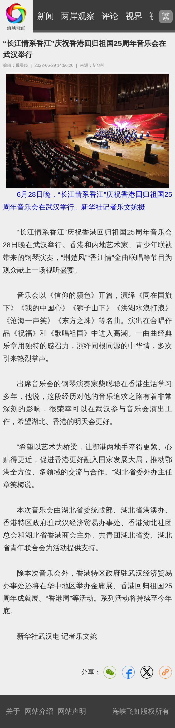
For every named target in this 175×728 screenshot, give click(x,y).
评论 (109, 16)
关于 (13, 711)
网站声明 (72, 711)
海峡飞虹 (16, 16)
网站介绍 (39, 711)
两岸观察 (78, 16)
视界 (133, 16)
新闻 (45, 16)
